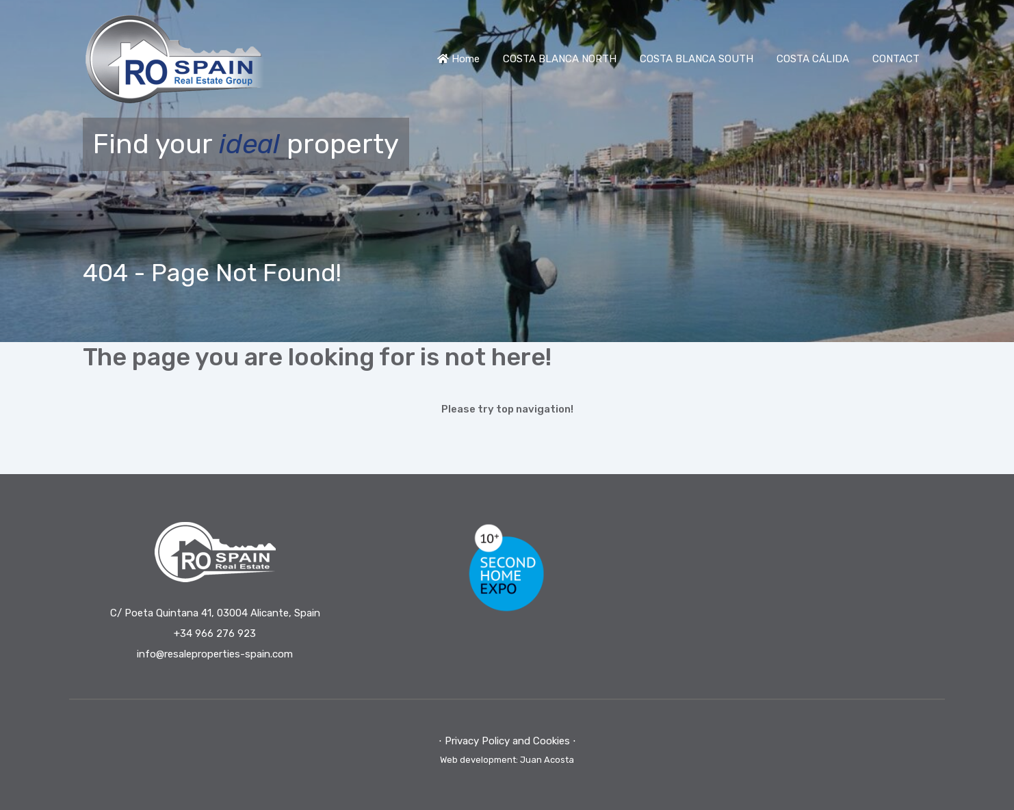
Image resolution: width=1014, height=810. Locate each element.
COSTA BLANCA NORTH (559, 59)
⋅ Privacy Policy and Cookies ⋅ (507, 741)
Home (458, 59)
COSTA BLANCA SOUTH (696, 59)
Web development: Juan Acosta (507, 760)
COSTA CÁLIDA (813, 59)
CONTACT (896, 59)
